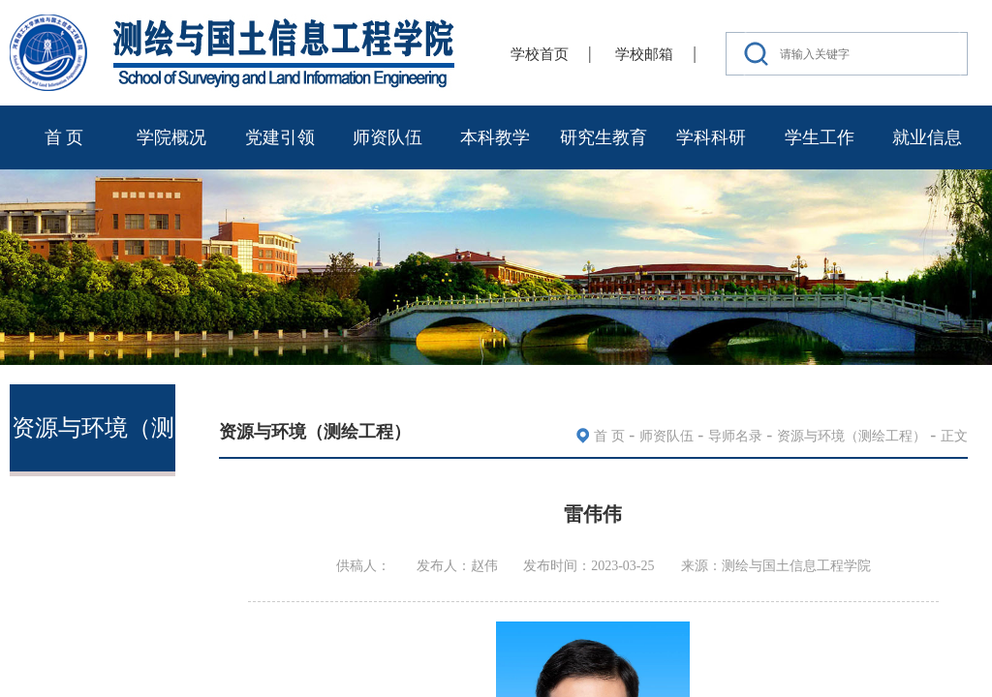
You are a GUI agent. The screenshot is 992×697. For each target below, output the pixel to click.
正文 (954, 436)
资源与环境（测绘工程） (851, 436)
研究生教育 (603, 137)
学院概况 (171, 137)
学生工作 (819, 137)
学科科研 (711, 137)
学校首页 (540, 54)
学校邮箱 (644, 54)
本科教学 (495, 137)
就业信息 (927, 137)
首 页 (64, 137)
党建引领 (280, 137)
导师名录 (735, 436)
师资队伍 (387, 137)
